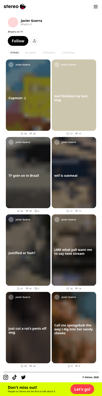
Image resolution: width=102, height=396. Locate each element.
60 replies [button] (30, 52)
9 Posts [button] (14, 52)
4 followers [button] (49, 52)
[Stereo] (15, 6)
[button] (18, 41)
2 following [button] (68, 52)
